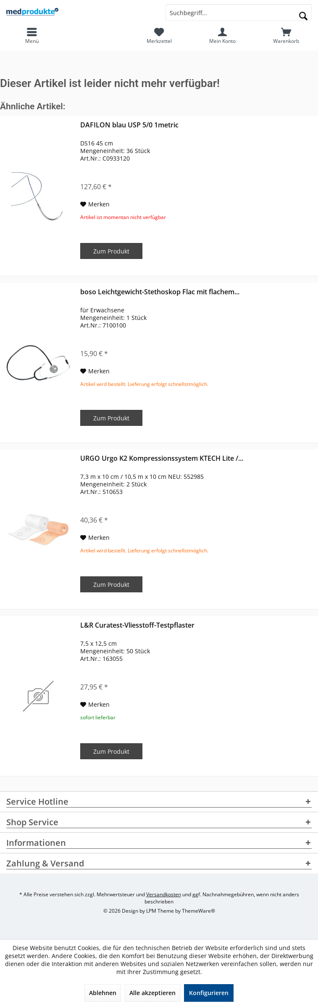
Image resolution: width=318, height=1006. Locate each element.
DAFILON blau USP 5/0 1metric (129, 125)
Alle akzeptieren (152, 993)
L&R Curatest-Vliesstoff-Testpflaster (137, 625)
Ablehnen (102, 993)
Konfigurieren (209, 993)
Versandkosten (163, 894)
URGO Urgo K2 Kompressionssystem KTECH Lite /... (161, 458)
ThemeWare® (198, 910)
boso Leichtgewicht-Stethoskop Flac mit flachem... (159, 292)
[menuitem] (286, 35)
